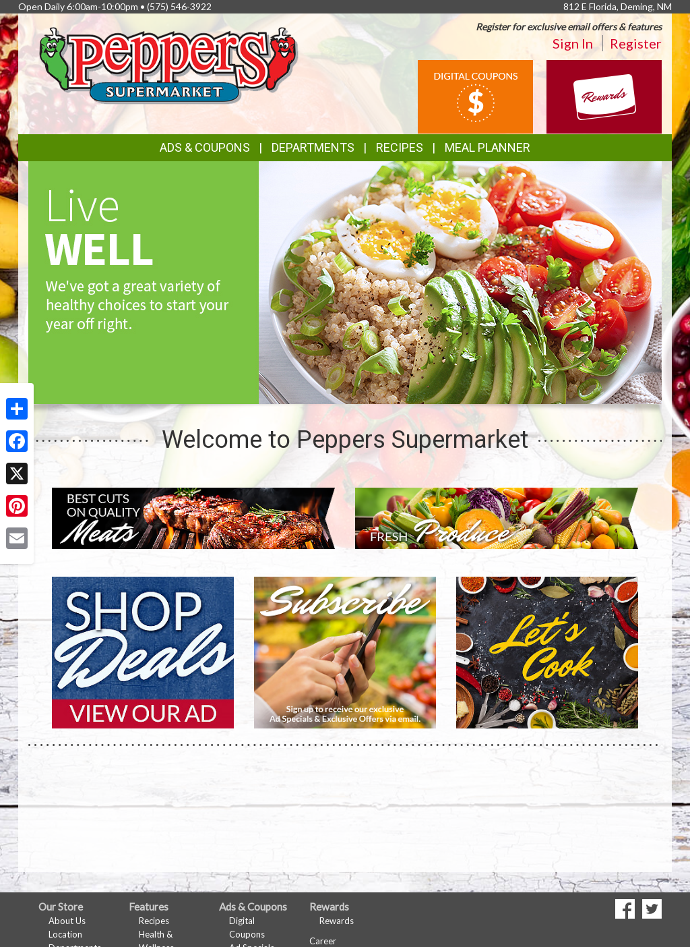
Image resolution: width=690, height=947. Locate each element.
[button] (329, 391)
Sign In (573, 43)
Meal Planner (487, 147)
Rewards (336, 920)
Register (636, 43)
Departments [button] (313, 147)
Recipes (399, 147)
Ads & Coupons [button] (205, 147)
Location (65, 934)
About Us (67, 920)
